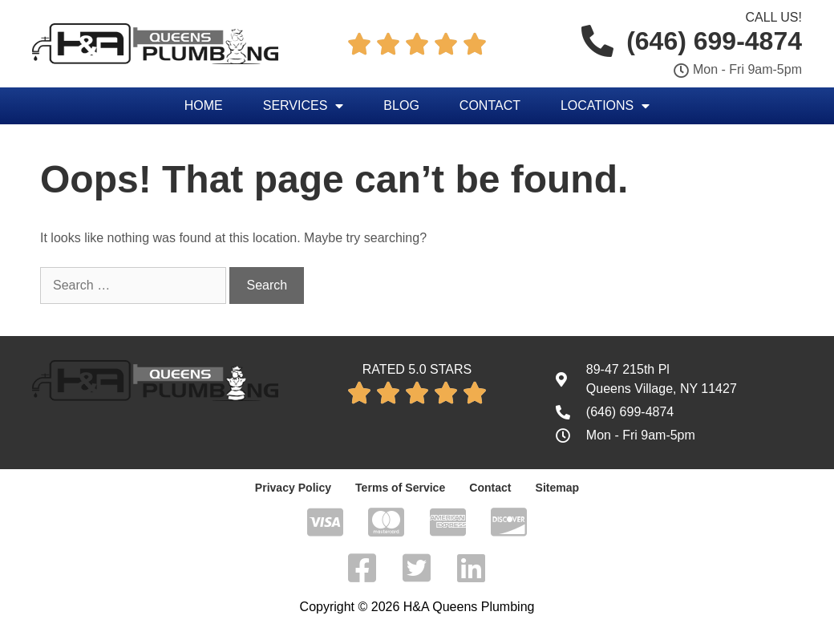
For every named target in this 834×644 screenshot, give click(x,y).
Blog (401, 105)
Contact (490, 105)
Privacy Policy (293, 487)
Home (203, 105)
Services (303, 105)
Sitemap (556, 487)
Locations (605, 105)
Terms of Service (400, 487)
